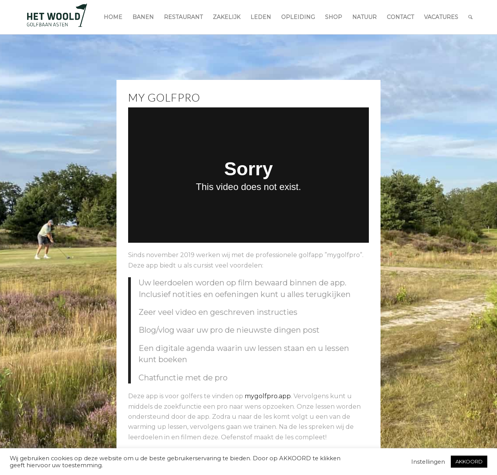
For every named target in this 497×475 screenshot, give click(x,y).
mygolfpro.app (268, 396)
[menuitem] (113, 17)
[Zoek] (470, 17)
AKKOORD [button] (469, 461)
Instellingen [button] (428, 461)
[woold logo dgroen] (56, 17)
